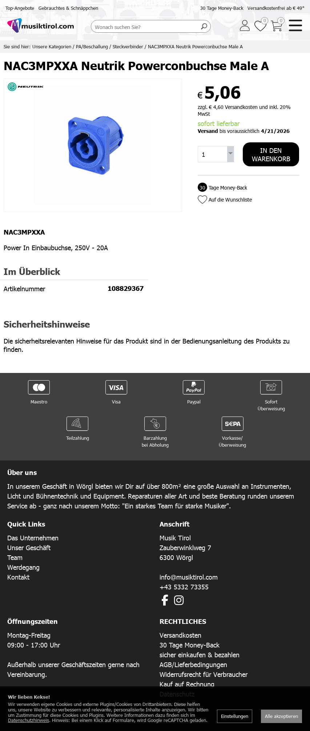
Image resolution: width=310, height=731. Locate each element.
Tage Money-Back (222, 187)
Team (15, 557)
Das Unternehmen (33, 537)
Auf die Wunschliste (230, 199)
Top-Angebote (19, 8)
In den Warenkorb (271, 154)
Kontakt (18, 577)
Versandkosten (180, 635)
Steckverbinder (128, 46)
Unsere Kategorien (51, 46)
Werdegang (23, 567)
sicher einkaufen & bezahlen (199, 654)
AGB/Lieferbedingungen (193, 664)
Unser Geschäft (29, 547)
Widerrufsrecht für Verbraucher (203, 674)
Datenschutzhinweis (28, 720)
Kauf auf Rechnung (187, 684)
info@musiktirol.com (189, 577)
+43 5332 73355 (184, 586)
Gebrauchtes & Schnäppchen (68, 8)
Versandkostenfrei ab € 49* (276, 8)
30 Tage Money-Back (221, 8)
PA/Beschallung (92, 46)
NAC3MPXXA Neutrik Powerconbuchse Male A (195, 46)
